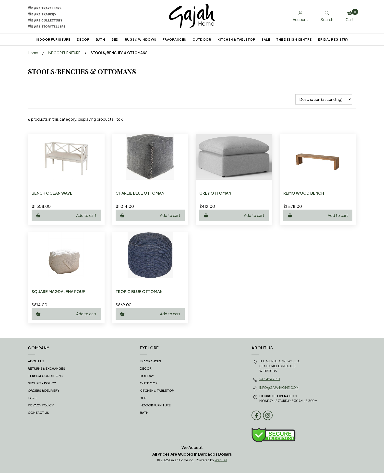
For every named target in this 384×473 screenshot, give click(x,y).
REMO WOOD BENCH (303, 193)
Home (33, 52)
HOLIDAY (147, 376)
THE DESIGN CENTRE (294, 39)
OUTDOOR (201, 39)
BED (115, 39)
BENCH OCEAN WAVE (52, 193)
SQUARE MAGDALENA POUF (58, 291)
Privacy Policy (41, 405)
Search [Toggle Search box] (326, 16)
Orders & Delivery (44, 390)
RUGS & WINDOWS (140, 39)
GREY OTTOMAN (215, 193)
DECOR (83, 39)
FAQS (32, 398)
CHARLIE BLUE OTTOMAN (140, 193)
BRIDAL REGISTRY (333, 39)
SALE (266, 39)
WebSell (221, 460)
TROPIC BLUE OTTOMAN (139, 291)
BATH (100, 39)
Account (300, 16)
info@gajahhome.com (279, 388)
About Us (36, 361)
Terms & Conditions (45, 376)
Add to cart (66, 215)
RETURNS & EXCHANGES (46, 368)
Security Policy (42, 383)
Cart (351, 15)
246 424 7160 (269, 379)
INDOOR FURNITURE (53, 39)
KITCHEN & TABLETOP (236, 39)
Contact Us (38, 412)
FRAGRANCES (174, 39)
